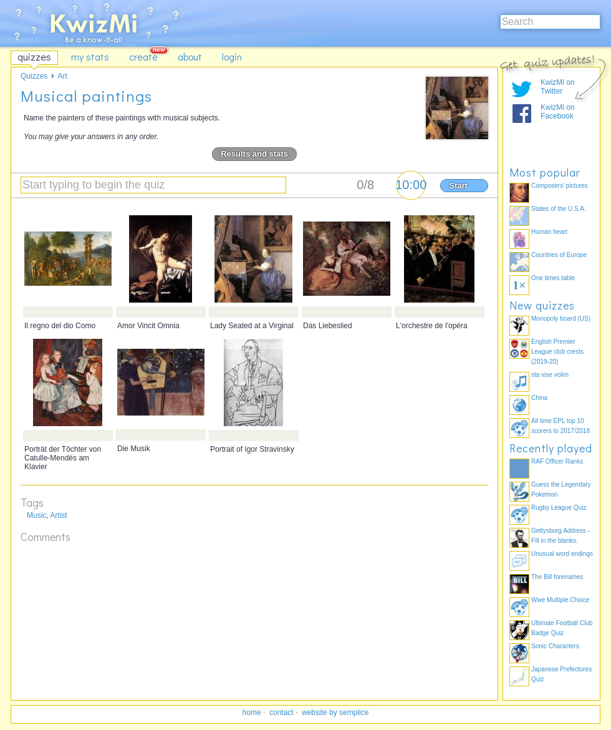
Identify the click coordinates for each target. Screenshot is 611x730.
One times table (553, 278)
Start (458, 185)
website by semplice (335, 712)
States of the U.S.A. (558, 208)
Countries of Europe (559, 254)
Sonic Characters (555, 646)
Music (36, 515)
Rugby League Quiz (558, 507)
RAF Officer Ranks (557, 461)
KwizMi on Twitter (558, 86)
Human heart (549, 231)
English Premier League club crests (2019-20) (557, 351)
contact (281, 712)
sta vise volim (550, 374)
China (539, 397)
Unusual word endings (562, 553)
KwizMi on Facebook (558, 111)
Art (62, 76)
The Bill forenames (557, 576)
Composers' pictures (559, 185)
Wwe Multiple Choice (560, 599)
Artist (58, 515)
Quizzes (34, 76)
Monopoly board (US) (560, 318)
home (252, 712)
